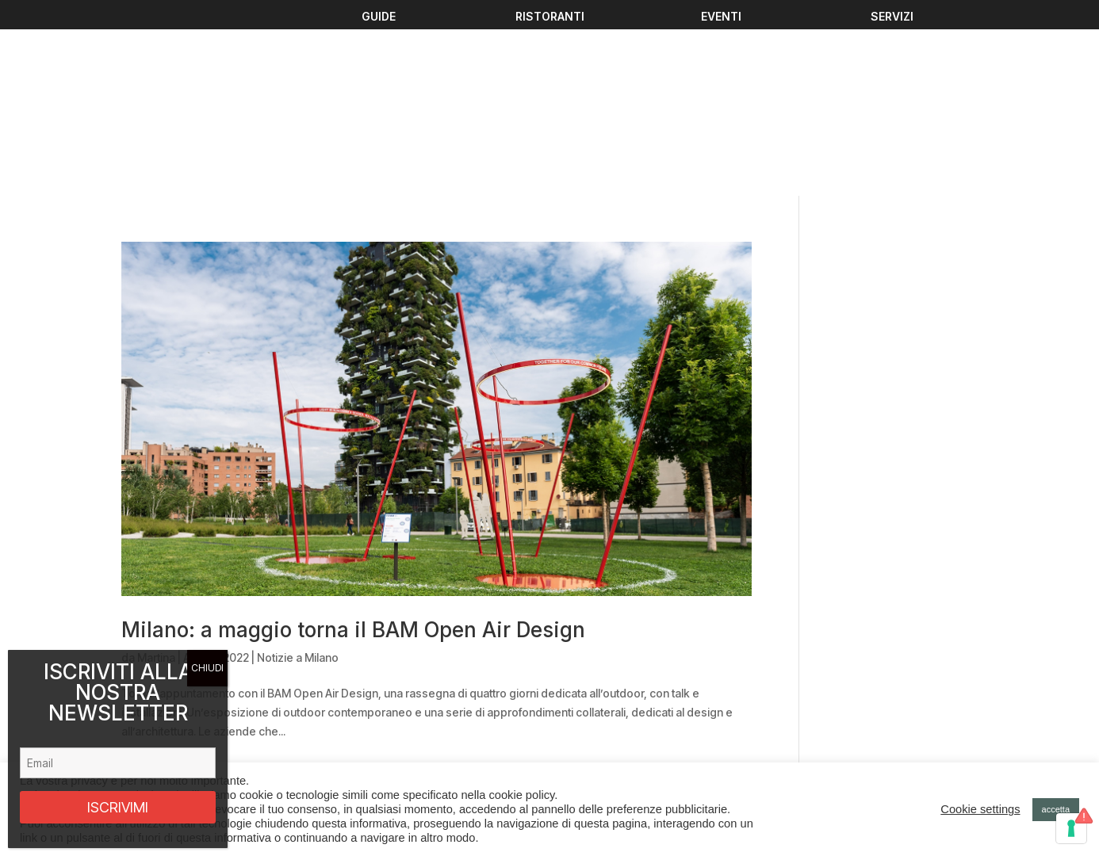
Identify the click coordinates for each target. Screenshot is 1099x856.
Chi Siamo (366, 733)
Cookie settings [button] (980, 809)
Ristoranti (364, 714)
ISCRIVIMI (117, 807)
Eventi (356, 676)
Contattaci (366, 751)
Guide (356, 695)
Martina (156, 482)
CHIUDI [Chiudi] (207, 668)
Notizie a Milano (298, 482)
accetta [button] (1056, 809)
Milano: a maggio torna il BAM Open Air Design (353, 454)
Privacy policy (845, 726)
